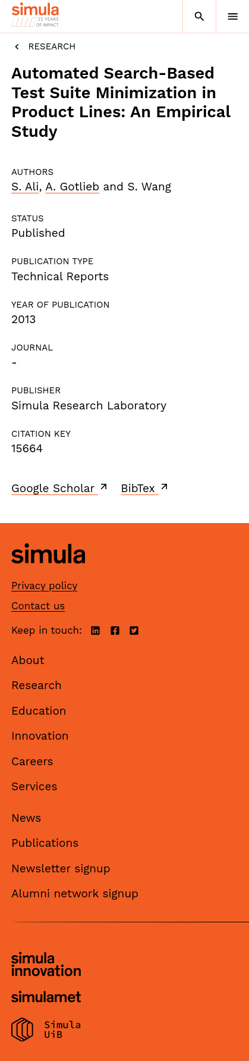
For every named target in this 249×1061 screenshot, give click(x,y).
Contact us (38, 606)
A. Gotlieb (72, 186)
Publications (44, 843)
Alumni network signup (74, 893)
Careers (32, 761)
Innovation (40, 736)
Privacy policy (44, 585)
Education (39, 711)
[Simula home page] (48, 572)
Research (43, 46)
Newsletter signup (61, 868)
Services (34, 786)
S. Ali (25, 186)
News (26, 818)
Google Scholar (60, 488)
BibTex (145, 488)
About (28, 660)
